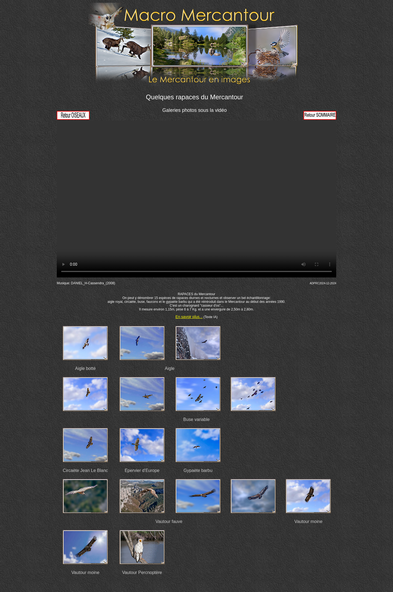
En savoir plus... (189, 317)
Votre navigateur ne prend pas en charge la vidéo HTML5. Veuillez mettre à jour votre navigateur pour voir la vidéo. (196, 198)
